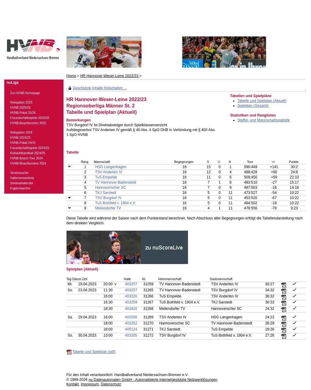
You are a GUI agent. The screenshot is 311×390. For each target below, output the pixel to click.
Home (71, 76)
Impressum (90, 384)
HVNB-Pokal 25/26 (23, 112)
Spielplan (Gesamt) (253, 105)
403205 (131, 335)
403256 (131, 317)
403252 (131, 323)
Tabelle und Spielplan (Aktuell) (262, 101)
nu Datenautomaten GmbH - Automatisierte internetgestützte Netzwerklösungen (152, 380)
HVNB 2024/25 (20, 137)
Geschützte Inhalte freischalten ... (100, 88)
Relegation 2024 (21, 132)
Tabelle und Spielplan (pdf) (94, 352)
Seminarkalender (21, 183)
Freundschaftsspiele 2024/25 (29, 148)
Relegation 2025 (21, 102)
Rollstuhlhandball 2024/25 (27, 153)
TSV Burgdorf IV (108, 198)
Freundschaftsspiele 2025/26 (29, 118)
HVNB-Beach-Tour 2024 (26, 158)
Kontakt (73, 384)
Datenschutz (111, 384)
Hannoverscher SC (110, 187)
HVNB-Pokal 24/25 (23, 142)
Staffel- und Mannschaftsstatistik (264, 120)
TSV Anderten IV (108, 172)
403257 (131, 284)
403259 (131, 302)
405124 (131, 329)
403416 (131, 309)
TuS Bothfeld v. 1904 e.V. (115, 203)
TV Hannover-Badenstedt (115, 182)
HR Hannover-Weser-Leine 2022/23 (109, 76)
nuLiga (13, 82)
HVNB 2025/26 (20, 107)
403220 (131, 296)
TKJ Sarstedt (105, 193)
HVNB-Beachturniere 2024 (28, 163)
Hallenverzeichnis (22, 178)
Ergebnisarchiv (20, 188)
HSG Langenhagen (110, 167)
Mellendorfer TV (108, 208)
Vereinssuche (19, 173)
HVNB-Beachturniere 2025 (28, 123)
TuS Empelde (106, 177)
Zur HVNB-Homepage (25, 93)
